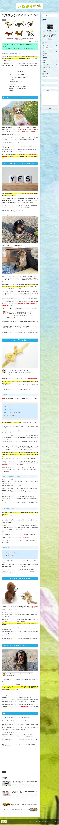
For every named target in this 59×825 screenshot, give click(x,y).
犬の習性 (50, 60)
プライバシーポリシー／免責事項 (52, 821)
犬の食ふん (50, 69)
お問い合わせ (38, 821)
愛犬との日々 (50, 45)
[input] (50, 15)
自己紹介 (50, 71)
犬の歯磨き (50, 55)
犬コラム (50, 62)
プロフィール (32, 821)
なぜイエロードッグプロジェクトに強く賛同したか (20, 75)
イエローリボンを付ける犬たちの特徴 (18, 77)
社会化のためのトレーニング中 (16, 81)
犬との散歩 (50, 53)
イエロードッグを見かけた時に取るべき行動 (19, 86)
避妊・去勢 (50, 65)
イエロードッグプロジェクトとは (17, 74)
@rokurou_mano (13, 53)
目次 (18, 71)
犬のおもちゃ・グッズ (50, 67)
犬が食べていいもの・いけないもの (50, 49)
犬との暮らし (50, 64)
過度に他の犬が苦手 (14, 83)
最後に (11, 90)
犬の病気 (50, 58)
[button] (57, 15)
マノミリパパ (50, 30)
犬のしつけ (50, 51)
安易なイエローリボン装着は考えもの (18, 88)
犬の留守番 (50, 57)
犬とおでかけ (50, 47)
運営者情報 (43, 821)
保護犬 (12, 79)
